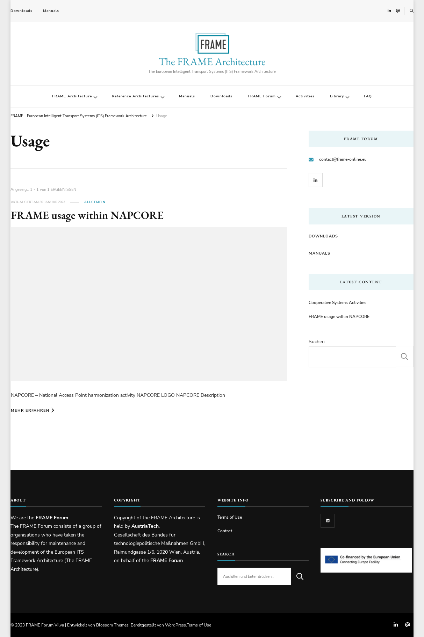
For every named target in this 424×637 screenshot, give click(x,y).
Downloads (21, 10)
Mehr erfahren (33, 410)
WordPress (175, 625)
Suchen (317, 341)
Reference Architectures (135, 96)
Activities (305, 96)
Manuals (51, 10)
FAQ (368, 96)
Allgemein (95, 202)
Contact (224, 531)
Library (337, 96)
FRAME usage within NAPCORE (87, 215)
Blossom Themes (112, 625)
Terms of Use (229, 517)
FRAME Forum (262, 96)
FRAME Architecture (72, 96)
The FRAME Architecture (212, 61)
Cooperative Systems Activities (337, 302)
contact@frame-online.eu (343, 159)
